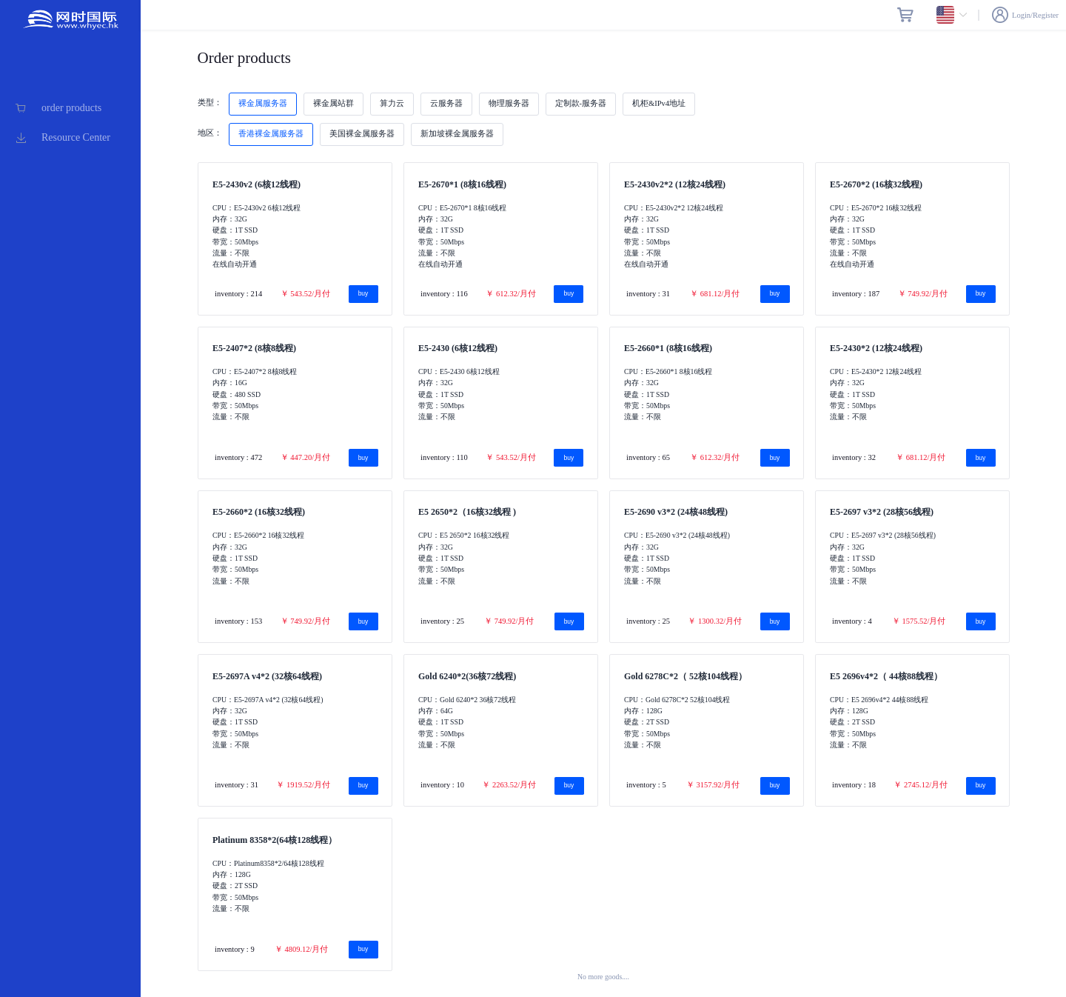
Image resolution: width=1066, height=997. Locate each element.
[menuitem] (70, 108)
